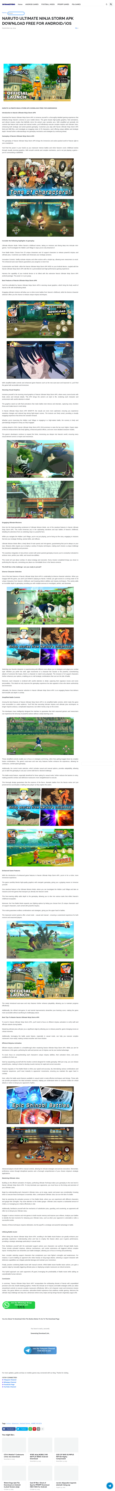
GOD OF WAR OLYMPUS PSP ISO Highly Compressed (65, 1457)
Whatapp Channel (10, 1382)
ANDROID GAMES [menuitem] (31, 4)
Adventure (15, 1423)
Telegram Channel (10, 1380)
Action (10, 13)
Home (4, 12)
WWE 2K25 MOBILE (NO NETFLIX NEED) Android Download (39, 1457)
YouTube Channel (10, 1387)
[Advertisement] (40, 46)
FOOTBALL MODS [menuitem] (48, 4)
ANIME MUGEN (36, 1423)
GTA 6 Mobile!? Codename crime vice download (14, 1456)
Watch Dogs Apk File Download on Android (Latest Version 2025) (12, 1485)
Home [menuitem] (20, 4)
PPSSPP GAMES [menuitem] (63, 4)
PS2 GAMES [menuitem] (76, 4)
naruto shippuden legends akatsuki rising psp (66, 1484)
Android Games (25, 1423)
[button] (106, 4)
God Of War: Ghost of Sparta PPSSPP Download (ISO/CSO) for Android (39, 1485)
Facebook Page (9, 1384)
